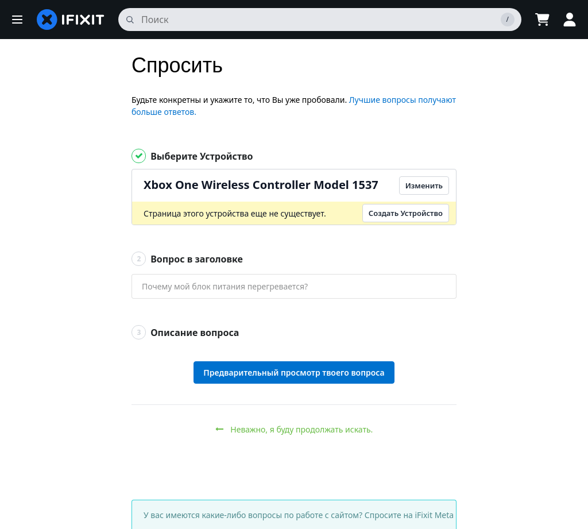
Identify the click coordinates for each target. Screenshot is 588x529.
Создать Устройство (406, 213)
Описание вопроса (185, 332)
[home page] (71, 19)
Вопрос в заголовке (187, 259)
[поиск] (319, 19)
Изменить (424, 185)
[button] (17, 19)
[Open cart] (542, 19)
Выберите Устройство (192, 156)
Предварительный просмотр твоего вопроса (293, 372)
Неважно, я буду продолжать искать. (294, 429)
